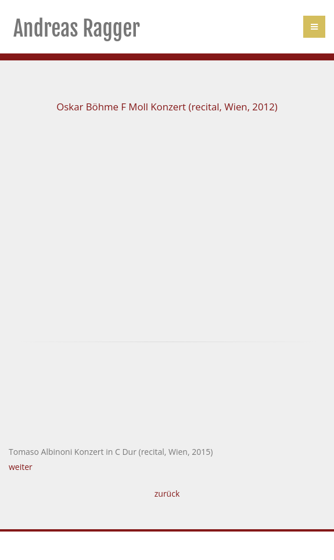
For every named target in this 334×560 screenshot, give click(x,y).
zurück (167, 493)
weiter (21, 466)
